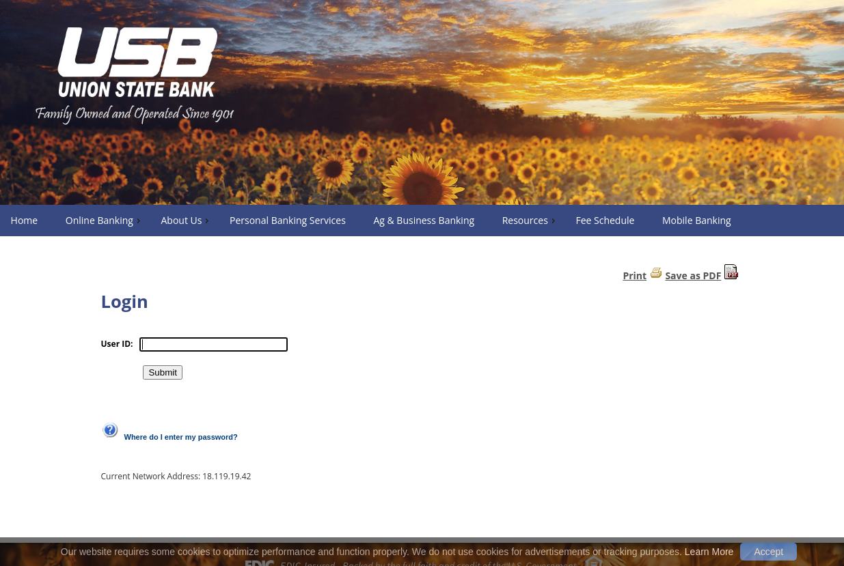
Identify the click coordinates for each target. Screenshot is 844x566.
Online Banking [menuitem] (105, 220)
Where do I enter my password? (181, 437)
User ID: (117, 344)
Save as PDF (693, 275)
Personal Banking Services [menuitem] (288, 220)
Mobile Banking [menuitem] (696, 220)
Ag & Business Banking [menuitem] (423, 220)
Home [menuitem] (24, 220)
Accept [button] (768, 551)
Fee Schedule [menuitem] (604, 220)
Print (634, 275)
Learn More (709, 551)
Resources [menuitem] (530, 220)
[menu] (422, 220)
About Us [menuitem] (186, 220)
